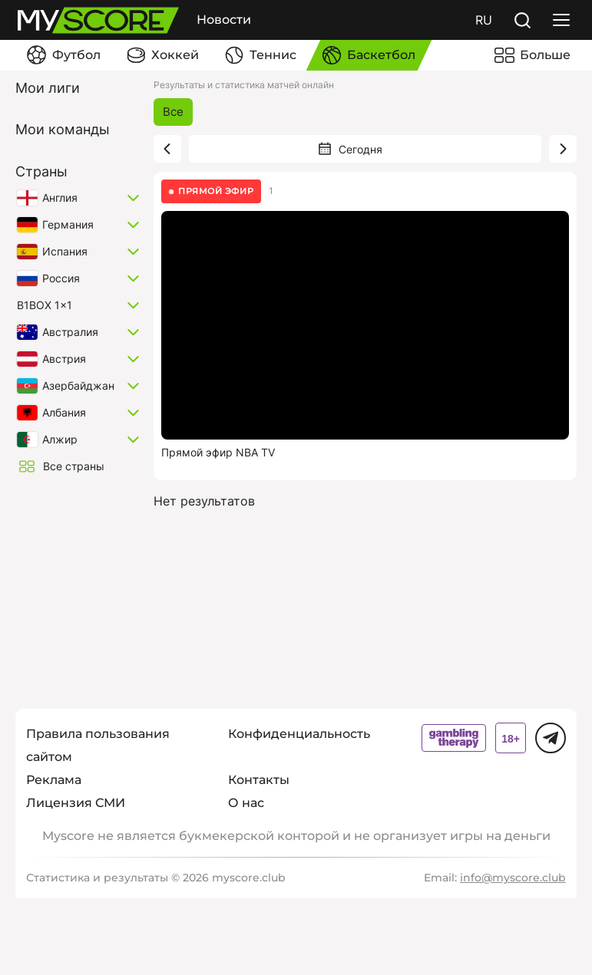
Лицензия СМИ (75, 802)
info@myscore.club (513, 877)
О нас (246, 802)
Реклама (53, 779)
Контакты (258, 779)
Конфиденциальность (299, 733)
